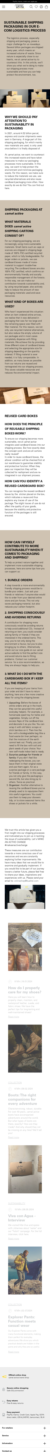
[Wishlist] (36, 6)
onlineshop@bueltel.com (26, 881)
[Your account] (41, 6)
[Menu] (4, 6)
